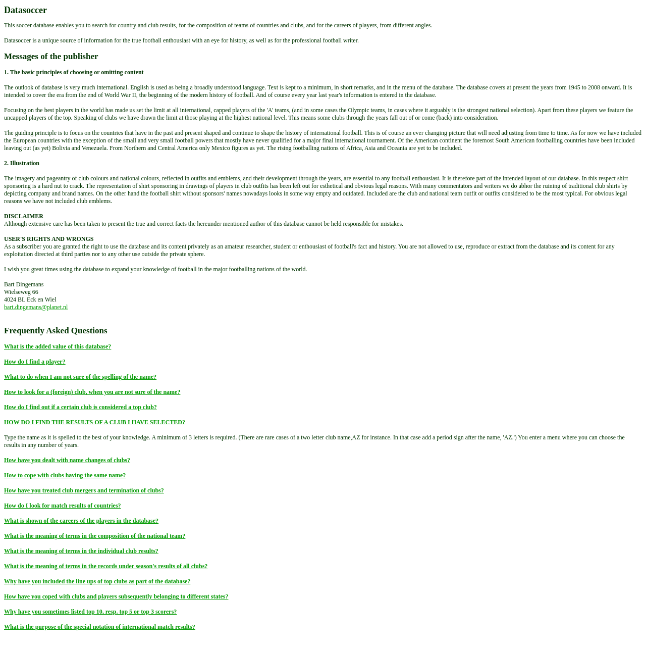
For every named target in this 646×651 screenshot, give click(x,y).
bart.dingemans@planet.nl (36, 307)
